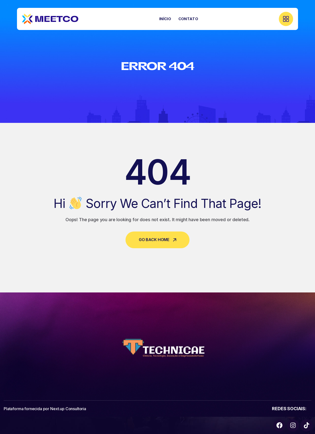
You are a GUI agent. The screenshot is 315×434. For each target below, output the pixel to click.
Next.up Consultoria (68, 408)
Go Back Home (157, 239)
